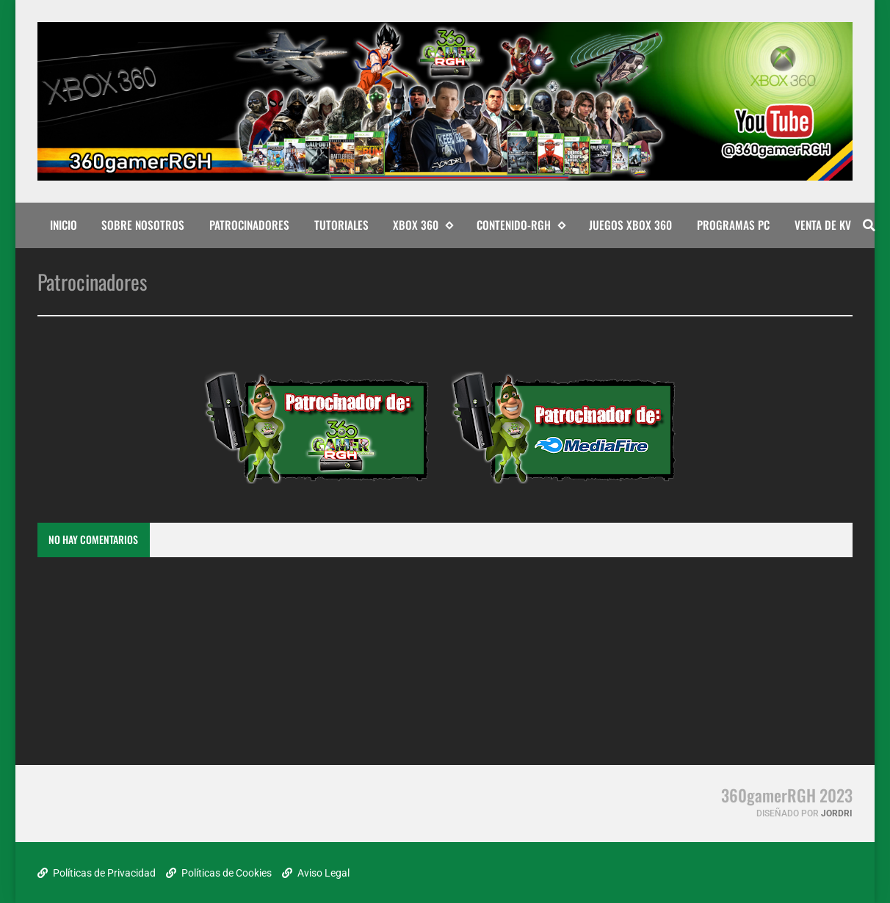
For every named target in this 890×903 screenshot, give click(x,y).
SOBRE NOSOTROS (142, 225)
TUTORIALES (341, 225)
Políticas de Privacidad (96, 873)
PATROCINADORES (249, 225)
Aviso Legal (316, 873)
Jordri (837, 813)
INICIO (63, 225)
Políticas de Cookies (219, 873)
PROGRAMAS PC (733, 225)
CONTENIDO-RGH (521, 225)
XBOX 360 (422, 225)
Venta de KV (823, 225)
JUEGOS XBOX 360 (630, 225)
